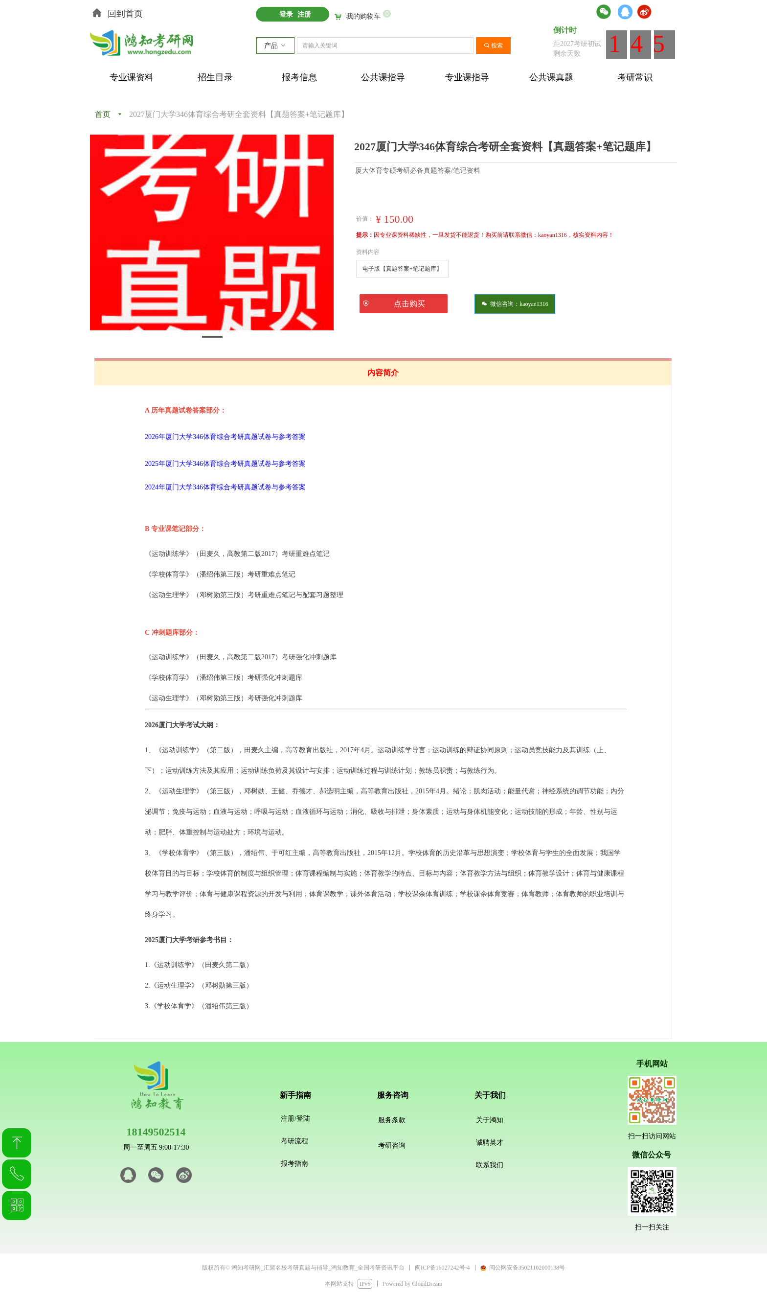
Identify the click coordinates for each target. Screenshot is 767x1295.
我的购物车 (363, 16)
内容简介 (383, 373)
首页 (103, 114)
